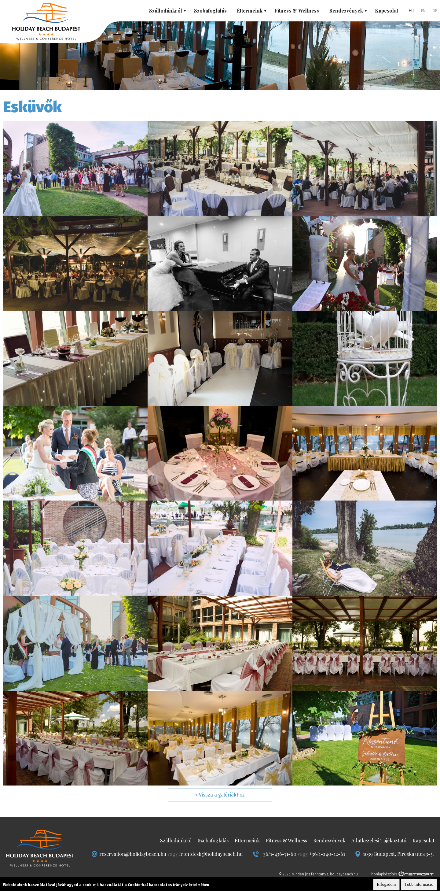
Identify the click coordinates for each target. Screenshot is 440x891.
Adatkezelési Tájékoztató (378, 840)
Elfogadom (386, 884)
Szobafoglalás (210, 10)
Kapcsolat (386, 10)
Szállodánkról (176, 840)
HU (411, 10)
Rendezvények (329, 840)
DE (435, 10)
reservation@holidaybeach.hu (132, 854)
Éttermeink (247, 840)
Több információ (419, 884)
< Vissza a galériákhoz (220, 795)
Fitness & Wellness (296, 10)
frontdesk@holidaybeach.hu (211, 854)
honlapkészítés (384, 874)
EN (423, 10)
